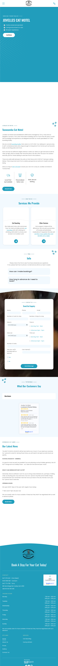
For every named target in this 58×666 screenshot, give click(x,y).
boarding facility (16, 144)
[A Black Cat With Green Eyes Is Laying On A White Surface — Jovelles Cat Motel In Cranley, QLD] (16, 214)
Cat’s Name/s (26, 349)
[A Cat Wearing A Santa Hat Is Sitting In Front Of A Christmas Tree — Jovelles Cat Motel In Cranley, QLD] (37, 62)
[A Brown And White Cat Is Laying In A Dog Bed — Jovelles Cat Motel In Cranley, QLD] (35, 524)
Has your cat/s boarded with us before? (12, 351)
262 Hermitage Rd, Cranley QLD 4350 (13, 586)
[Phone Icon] (54, 4)
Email (38, 310)
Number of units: (12, 343)
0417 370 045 (16, 167)
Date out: (9, 333)
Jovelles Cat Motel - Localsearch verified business (49, 580)
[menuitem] (11, 639)
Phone (24, 310)
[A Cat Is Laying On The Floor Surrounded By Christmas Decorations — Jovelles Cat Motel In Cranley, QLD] (23, 103)
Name (9, 310)
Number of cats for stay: (14, 316)
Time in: (31, 322)
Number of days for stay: (36, 316)
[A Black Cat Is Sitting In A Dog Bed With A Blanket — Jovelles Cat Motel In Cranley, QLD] (43, 214)
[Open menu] (3, 3)
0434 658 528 (6, 581)
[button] (29, 271)
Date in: (9, 322)
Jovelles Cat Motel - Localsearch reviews (29, 418)
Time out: (32, 333)
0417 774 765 (6, 583)
